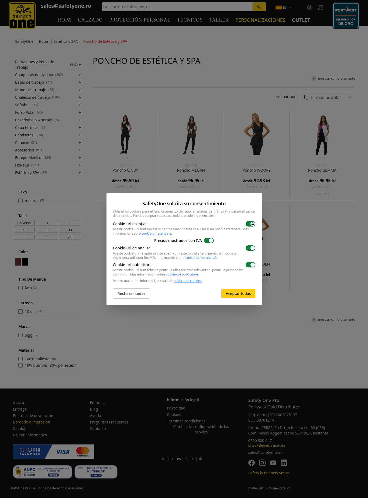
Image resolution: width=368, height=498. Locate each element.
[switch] (250, 224)
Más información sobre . (184, 257)
